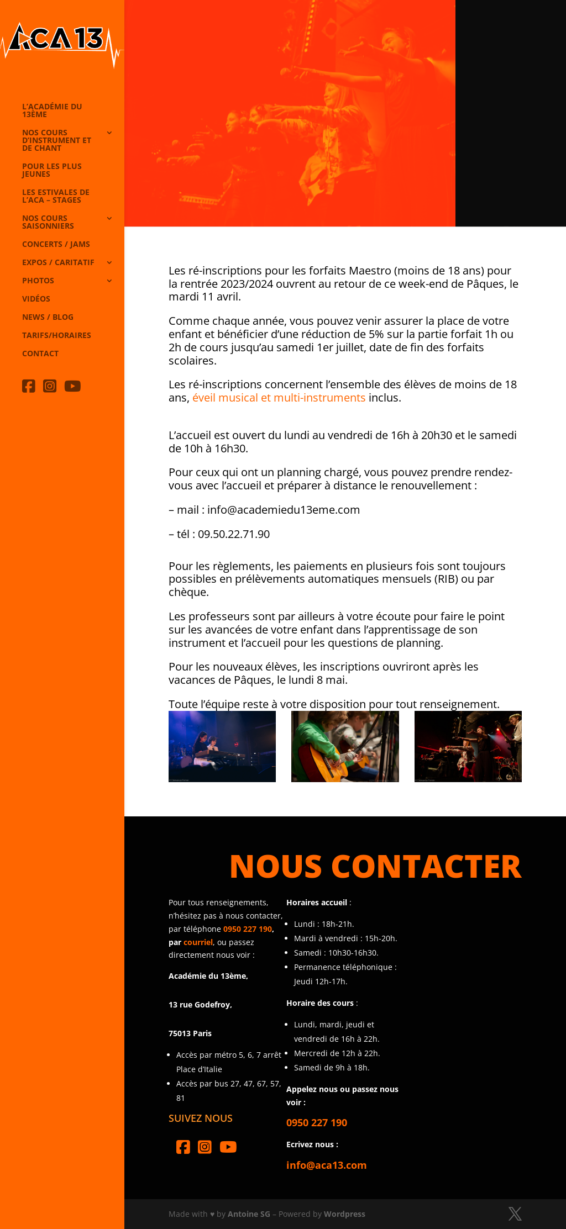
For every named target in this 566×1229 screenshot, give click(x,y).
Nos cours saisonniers (48, 222)
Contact (40, 354)
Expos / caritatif (58, 263)
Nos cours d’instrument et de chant (56, 141)
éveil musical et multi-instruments (279, 397)
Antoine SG (249, 1214)
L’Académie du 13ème (52, 111)
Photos (38, 281)
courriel (198, 942)
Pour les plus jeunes (52, 170)
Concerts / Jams (56, 244)
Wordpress (344, 1214)
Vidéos (36, 299)
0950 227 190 (247, 929)
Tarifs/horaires (56, 335)
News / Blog (48, 317)
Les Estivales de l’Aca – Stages (56, 196)
